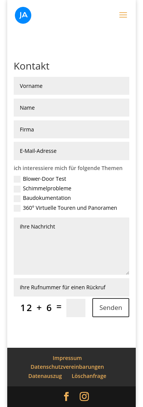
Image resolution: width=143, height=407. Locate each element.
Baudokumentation (42, 198)
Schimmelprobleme (42, 188)
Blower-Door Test (40, 179)
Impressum (67, 358)
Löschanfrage (89, 375)
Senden (111, 307)
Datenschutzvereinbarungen (67, 366)
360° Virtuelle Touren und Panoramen (65, 208)
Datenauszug (45, 375)
